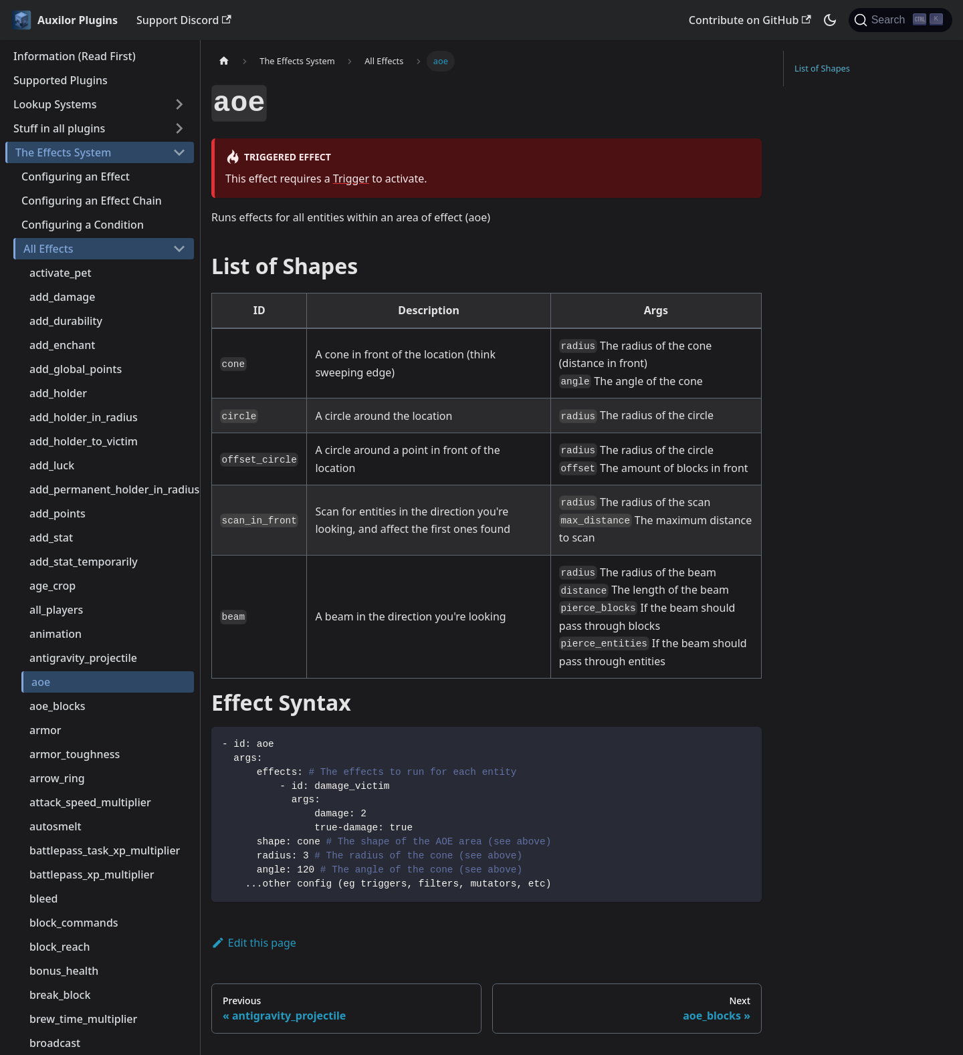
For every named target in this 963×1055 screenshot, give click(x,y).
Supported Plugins (60, 80)
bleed (43, 898)
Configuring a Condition (82, 224)
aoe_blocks (57, 706)
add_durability (65, 321)
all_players (56, 609)
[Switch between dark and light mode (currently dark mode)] (830, 20)
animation (55, 633)
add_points (57, 513)
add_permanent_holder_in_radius (111, 489)
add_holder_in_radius (83, 417)
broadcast (54, 1043)
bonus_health (63, 970)
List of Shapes (822, 68)
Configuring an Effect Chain (91, 200)
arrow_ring (57, 778)
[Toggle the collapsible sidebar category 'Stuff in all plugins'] (179, 128)
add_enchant (62, 345)
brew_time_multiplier (83, 1019)
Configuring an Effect (75, 176)
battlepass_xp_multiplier (91, 874)
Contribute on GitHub (750, 20)
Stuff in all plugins (59, 128)
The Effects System (63, 152)
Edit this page (253, 942)
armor (45, 730)
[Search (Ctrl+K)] (900, 20)
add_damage (62, 296)
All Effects (48, 248)
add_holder (58, 393)
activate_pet (60, 272)
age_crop (52, 585)
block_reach (59, 946)
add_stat (51, 537)
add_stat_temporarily (83, 561)
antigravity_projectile (83, 658)
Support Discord (183, 20)
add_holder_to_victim (83, 441)
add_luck (51, 465)
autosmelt (55, 826)
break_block (59, 994)
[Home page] (224, 61)
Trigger (351, 178)
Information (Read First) (74, 56)
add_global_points (75, 369)
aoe (40, 682)
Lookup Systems (54, 104)
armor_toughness (74, 754)
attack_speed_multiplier (90, 802)
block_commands (73, 922)
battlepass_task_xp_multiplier (104, 850)
